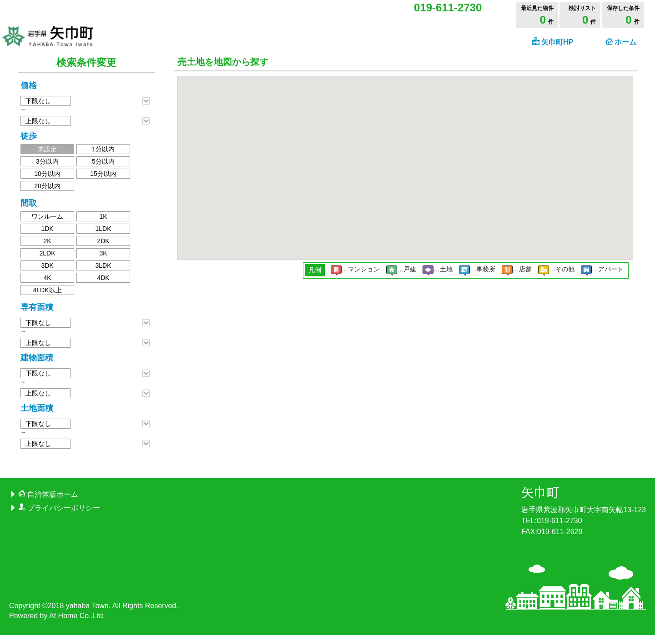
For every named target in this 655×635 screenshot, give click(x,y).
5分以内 (103, 161)
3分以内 (47, 161)
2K (47, 241)
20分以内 (47, 186)
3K (103, 253)
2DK (103, 241)
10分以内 (47, 173)
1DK (47, 228)
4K (47, 277)
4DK (103, 277)
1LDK (103, 228)
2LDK (47, 253)
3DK (47, 265)
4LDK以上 (47, 290)
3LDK (103, 265)
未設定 (47, 149)
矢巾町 (540, 492)
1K (103, 216)
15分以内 (103, 173)
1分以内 (103, 149)
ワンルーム (47, 216)
